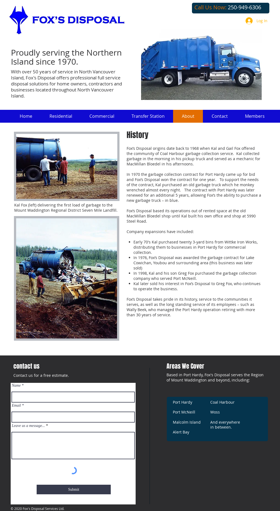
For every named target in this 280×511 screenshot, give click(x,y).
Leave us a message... (28, 426)
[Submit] (74, 489)
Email (16, 405)
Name (16, 385)
